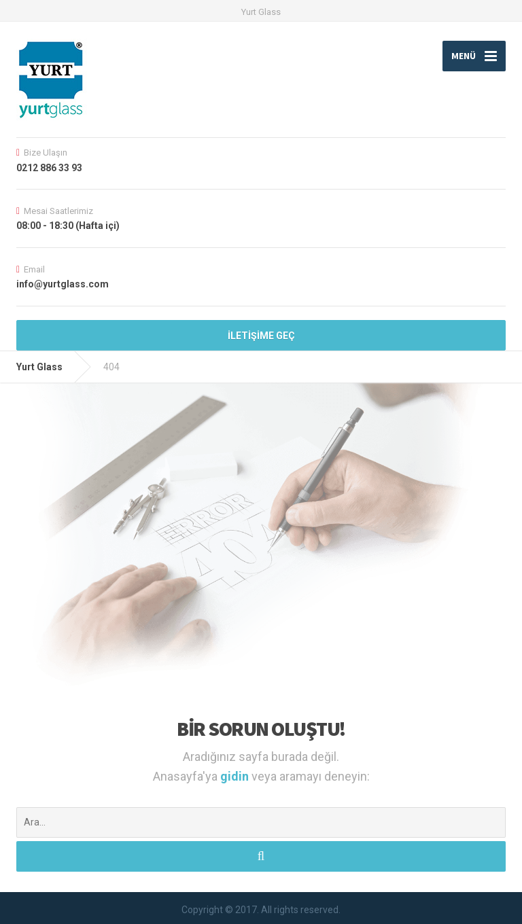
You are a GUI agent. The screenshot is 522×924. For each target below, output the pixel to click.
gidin (235, 776)
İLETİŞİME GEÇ (261, 335)
